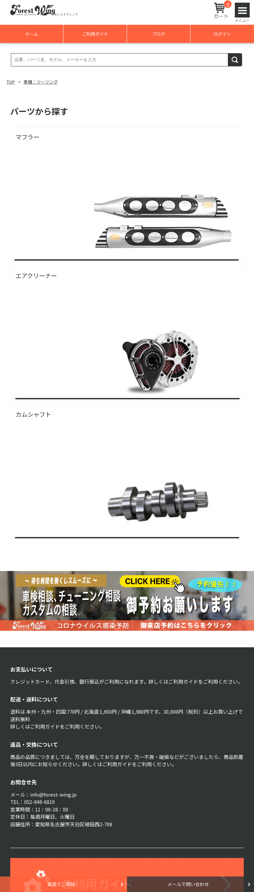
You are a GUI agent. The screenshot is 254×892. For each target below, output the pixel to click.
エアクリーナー (36, 275)
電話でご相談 (61, 884)
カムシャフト (33, 414)
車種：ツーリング (40, 82)
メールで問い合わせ (188, 884)
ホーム (31, 34)
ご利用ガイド (95, 34)
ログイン (222, 34)
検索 (235, 59)
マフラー (27, 136)
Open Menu (242, 10)
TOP (11, 82)
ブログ (158, 34)
